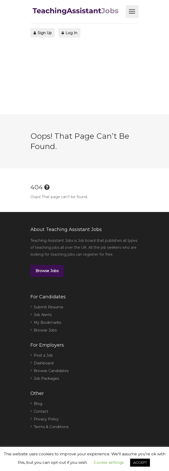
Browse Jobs (47, 271)
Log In (69, 33)
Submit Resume (48, 307)
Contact (41, 411)
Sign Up (42, 33)
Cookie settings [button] (109, 462)
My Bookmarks (47, 322)
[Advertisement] (84, 78)
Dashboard (43, 363)
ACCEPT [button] (140, 462)
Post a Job (43, 355)
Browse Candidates (51, 370)
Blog (38, 403)
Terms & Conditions (51, 426)
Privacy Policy (46, 419)
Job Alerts (43, 314)
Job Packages (46, 378)
